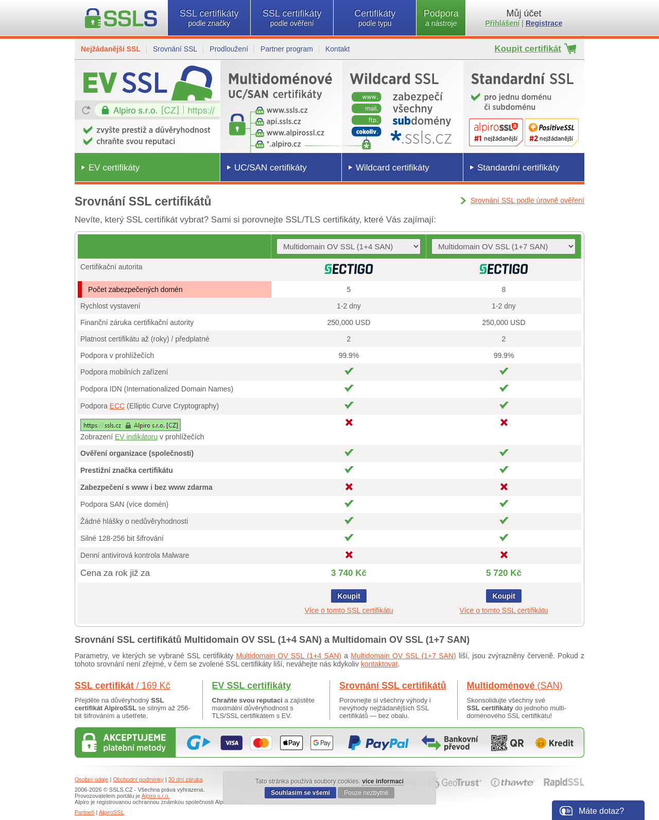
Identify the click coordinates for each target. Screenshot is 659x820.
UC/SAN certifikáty (270, 168)
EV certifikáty (114, 168)
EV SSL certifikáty (251, 685)
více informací (383, 781)
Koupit (348, 596)
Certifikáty (375, 17)
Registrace (544, 23)
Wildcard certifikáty (392, 168)
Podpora (441, 17)
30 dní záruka (185, 779)
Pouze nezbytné (366, 792)
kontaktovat (379, 664)
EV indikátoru (136, 437)
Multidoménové (515, 685)
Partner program (287, 49)
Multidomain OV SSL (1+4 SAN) (288, 656)
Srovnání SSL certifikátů (392, 685)
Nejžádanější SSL (111, 49)
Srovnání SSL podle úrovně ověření (527, 200)
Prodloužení (229, 49)
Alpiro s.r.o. (156, 796)
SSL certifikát (122, 685)
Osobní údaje (91, 779)
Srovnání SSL (175, 49)
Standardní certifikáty (518, 168)
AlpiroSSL (111, 812)
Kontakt (337, 49)
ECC (117, 406)
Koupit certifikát (528, 49)
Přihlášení (502, 23)
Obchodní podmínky (138, 779)
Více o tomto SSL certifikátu (348, 610)
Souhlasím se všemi (300, 792)
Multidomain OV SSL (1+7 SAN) (403, 656)
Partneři (85, 812)
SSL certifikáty (209, 17)
